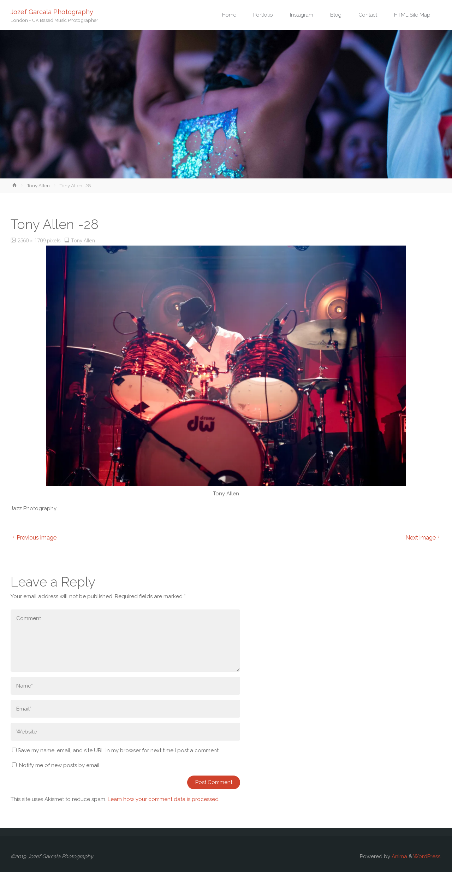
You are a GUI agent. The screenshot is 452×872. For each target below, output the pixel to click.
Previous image (33, 537)
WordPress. (427, 856)
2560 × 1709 (32, 240)
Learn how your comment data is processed (163, 799)
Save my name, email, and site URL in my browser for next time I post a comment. (116, 750)
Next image (423, 537)
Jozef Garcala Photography (52, 11)
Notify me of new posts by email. (60, 765)
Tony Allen (38, 185)
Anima (398, 856)
